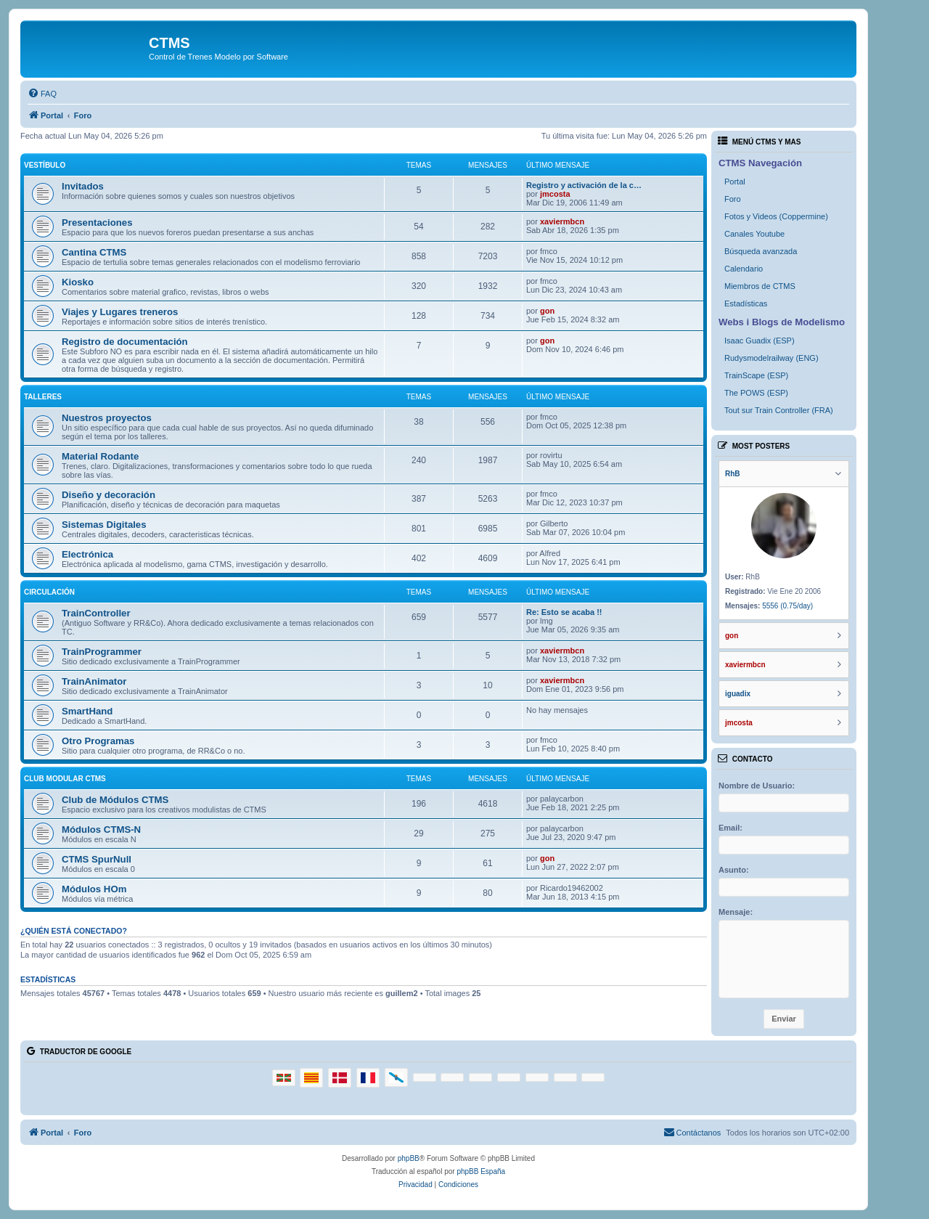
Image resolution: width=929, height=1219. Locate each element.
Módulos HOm (94, 889)
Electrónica (87, 554)
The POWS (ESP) (756, 392)
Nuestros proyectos (107, 417)
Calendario (743, 268)
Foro (732, 199)
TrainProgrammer (102, 651)
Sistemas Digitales (104, 524)
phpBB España (481, 1171)
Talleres (43, 397)
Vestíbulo (44, 165)
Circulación (49, 592)
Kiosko (78, 282)
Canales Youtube (754, 233)
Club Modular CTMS (65, 779)
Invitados (83, 186)
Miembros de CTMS (759, 286)
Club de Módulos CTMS (115, 799)
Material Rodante (100, 456)
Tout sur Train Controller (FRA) (778, 410)
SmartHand (87, 711)
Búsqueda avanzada (760, 251)
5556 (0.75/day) (787, 606)
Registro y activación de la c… (584, 185)
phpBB (409, 1158)
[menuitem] (42, 93)
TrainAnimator (94, 681)
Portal (734, 181)
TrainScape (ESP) (756, 375)
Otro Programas (98, 740)
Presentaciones (97, 222)
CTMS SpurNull (96, 859)
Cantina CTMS (94, 252)
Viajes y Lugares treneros (120, 311)
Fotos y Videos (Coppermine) (776, 216)
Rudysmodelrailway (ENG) (771, 358)
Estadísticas (745, 303)
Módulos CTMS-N (101, 829)
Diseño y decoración (108, 494)
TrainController (96, 613)
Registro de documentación (125, 341)
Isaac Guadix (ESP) (759, 340)
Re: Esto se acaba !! (564, 612)
